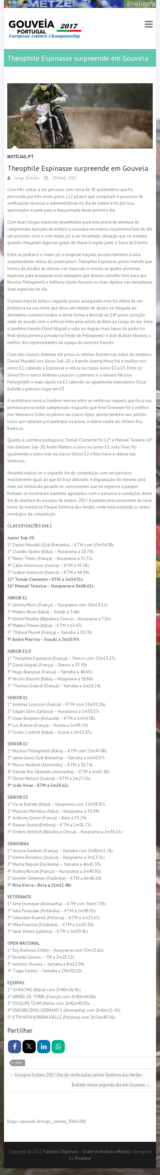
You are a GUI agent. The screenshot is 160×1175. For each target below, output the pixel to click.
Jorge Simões (26, 178)
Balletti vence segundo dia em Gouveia (111, 1085)
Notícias (16, 157)
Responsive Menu (149, 24)
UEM (18, 1063)
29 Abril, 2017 (64, 178)
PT (31, 157)
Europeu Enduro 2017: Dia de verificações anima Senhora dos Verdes (76, 1075)
